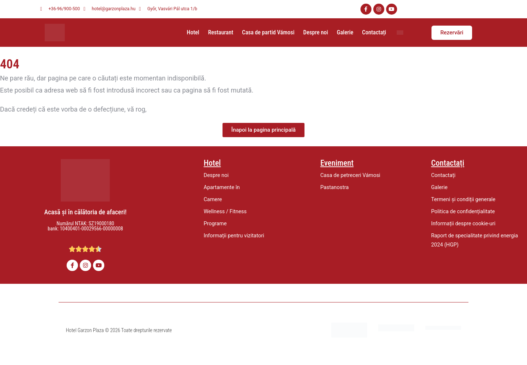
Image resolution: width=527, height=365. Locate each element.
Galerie (345, 32)
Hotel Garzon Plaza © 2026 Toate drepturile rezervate (119, 330)
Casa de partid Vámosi (268, 32)
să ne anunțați (169, 109)
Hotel (193, 32)
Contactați (374, 32)
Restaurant (220, 32)
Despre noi (315, 32)
